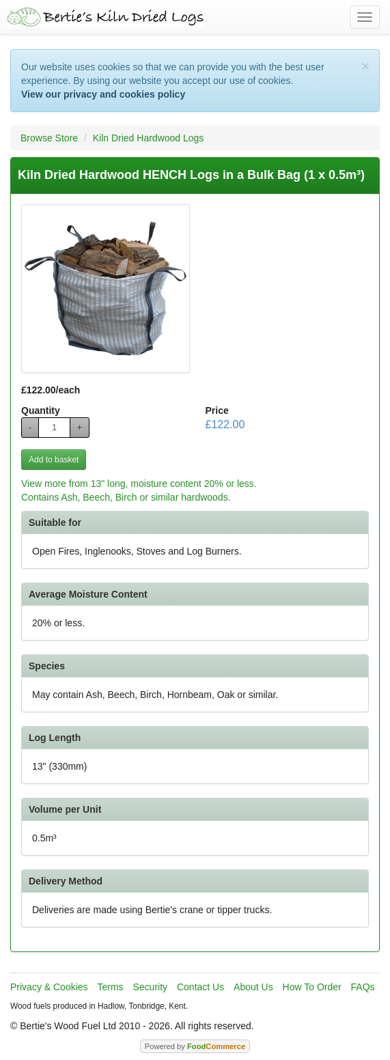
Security (150, 986)
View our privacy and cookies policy (103, 94)
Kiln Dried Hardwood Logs (148, 137)
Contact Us (200, 986)
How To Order (312, 986)
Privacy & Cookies (49, 986)
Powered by (195, 1046)
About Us (253, 986)
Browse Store (49, 137)
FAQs (363, 986)
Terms (110, 986)
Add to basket (54, 459)
